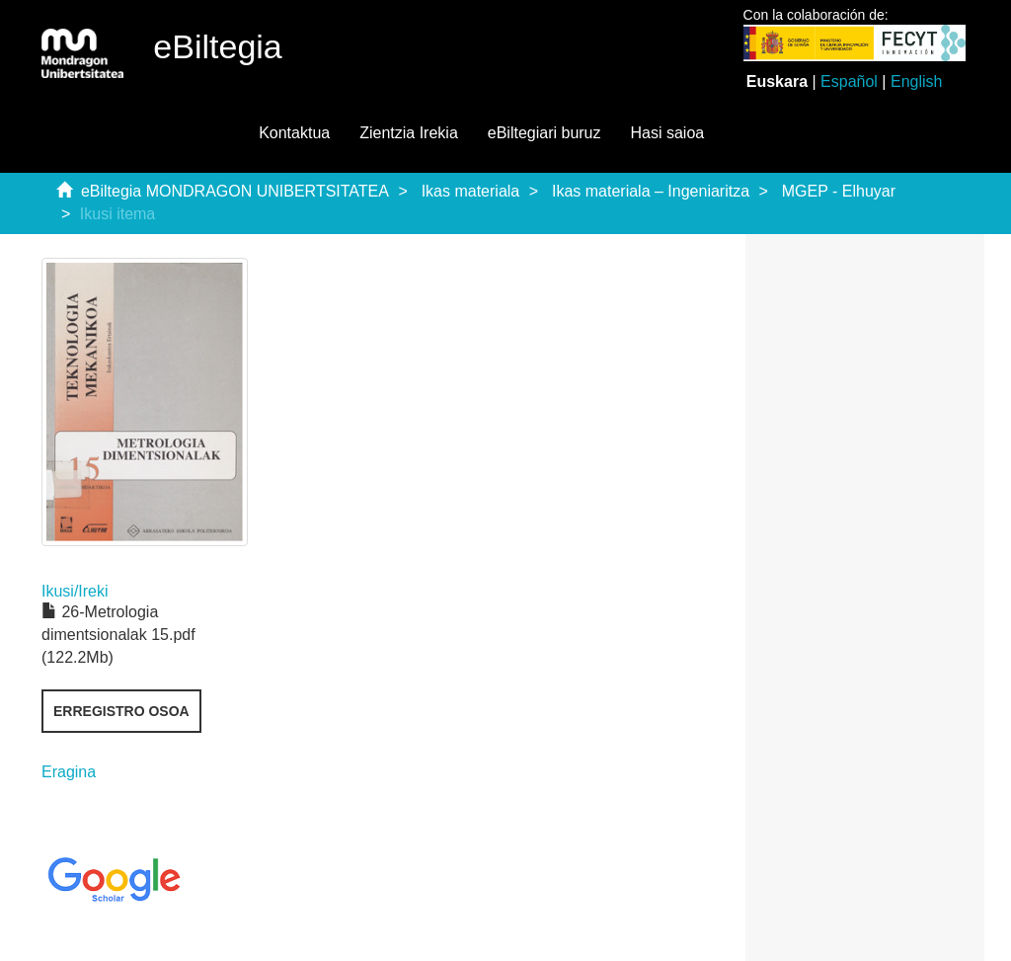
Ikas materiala (471, 191)
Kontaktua (294, 132)
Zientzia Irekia (408, 132)
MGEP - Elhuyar (838, 191)
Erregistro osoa (121, 711)
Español (849, 81)
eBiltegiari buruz (544, 132)
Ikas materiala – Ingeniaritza (650, 191)
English (916, 81)
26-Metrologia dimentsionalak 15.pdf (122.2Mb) (118, 634)
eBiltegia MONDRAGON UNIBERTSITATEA (235, 191)
